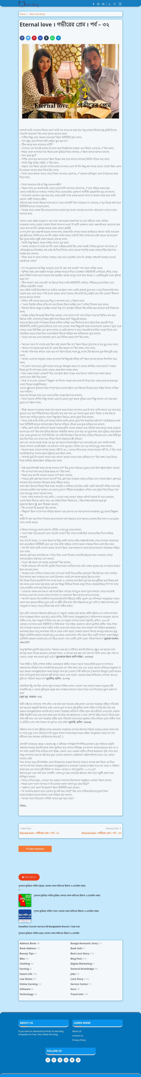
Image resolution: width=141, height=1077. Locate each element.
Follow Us (29, 877)
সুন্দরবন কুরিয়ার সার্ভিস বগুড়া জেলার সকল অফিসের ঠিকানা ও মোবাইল (48, 933)
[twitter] (72, 1060)
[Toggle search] (114, 4)
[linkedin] (66, 1060)
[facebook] (93, 4)
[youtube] (103, 4)
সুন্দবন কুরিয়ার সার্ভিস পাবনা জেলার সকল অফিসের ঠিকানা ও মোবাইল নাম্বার (66, 911)
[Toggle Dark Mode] (109, 4)
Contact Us (77, 1035)
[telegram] (60, 1060)
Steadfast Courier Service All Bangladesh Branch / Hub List (49, 926)
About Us (76, 1031)
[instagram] (98, 4)
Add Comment (35, 848)
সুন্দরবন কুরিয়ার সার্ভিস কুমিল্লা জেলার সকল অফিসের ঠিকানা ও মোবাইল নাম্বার (67, 895)
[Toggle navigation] (120, 4)
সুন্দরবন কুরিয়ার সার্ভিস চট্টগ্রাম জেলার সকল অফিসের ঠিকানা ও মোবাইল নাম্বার (51, 885)
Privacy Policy (79, 1040)
